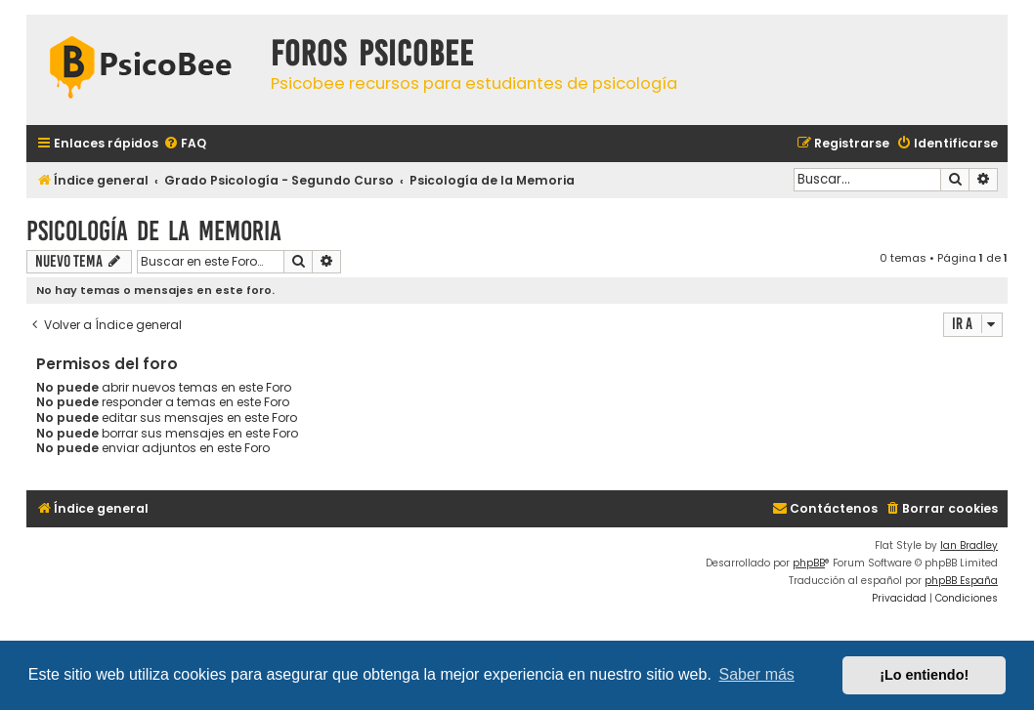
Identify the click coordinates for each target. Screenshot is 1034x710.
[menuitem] (184, 144)
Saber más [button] (757, 674)
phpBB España (961, 580)
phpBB (809, 563)
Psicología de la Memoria (153, 231)
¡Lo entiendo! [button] (924, 675)
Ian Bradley (969, 545)
